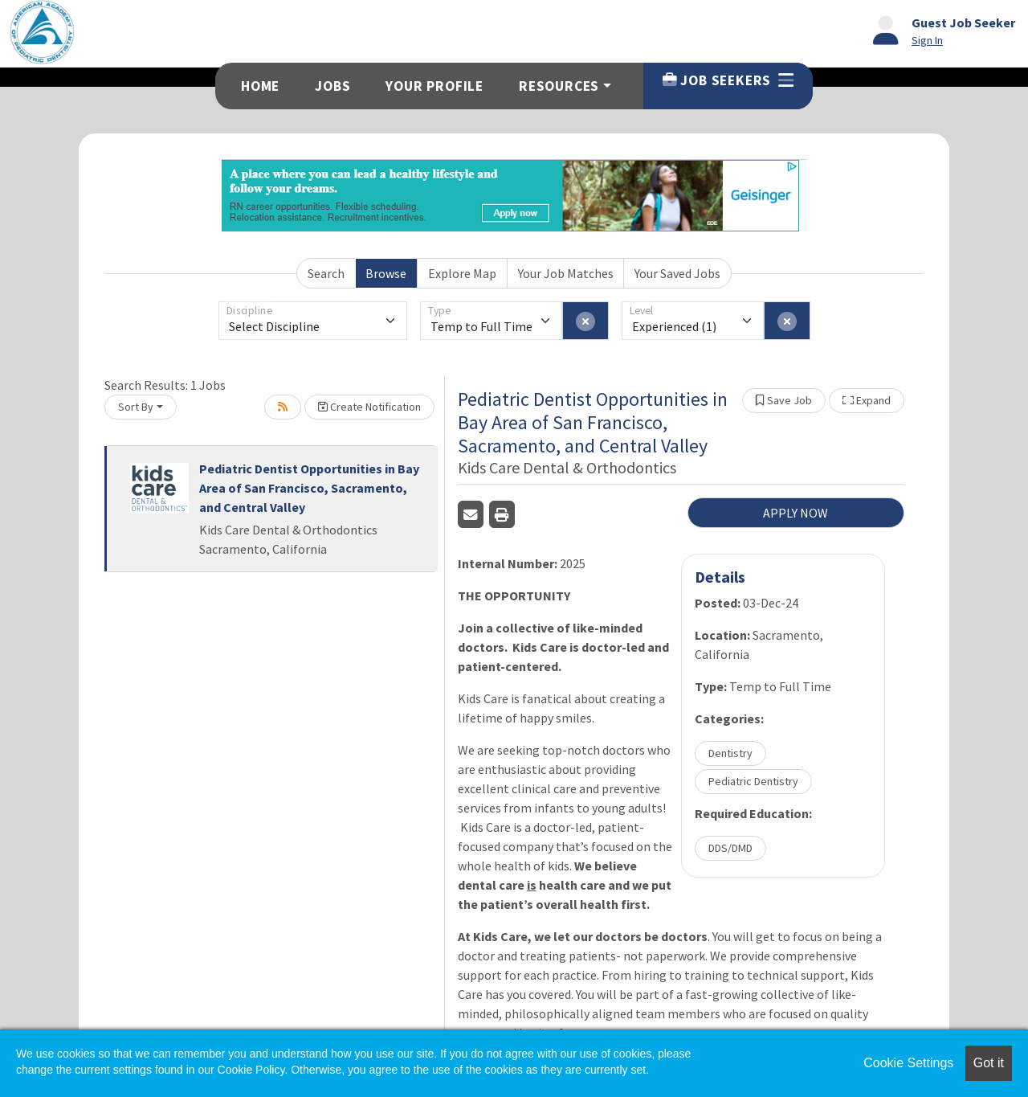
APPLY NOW (795, 513)
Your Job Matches (566, 273)
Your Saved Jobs (677, 273)
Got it (988, 1063)
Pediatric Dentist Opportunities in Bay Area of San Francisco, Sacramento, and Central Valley (309, 487)
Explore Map (462, 273)
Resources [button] (559, 86)
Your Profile (434, 86)
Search (326, 273)
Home (260, 86)
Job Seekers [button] (728, 80)
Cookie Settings (908, 1063)
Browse (385, 273)
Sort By (135, 406)
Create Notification (369, 406)
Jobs (332, 86)
